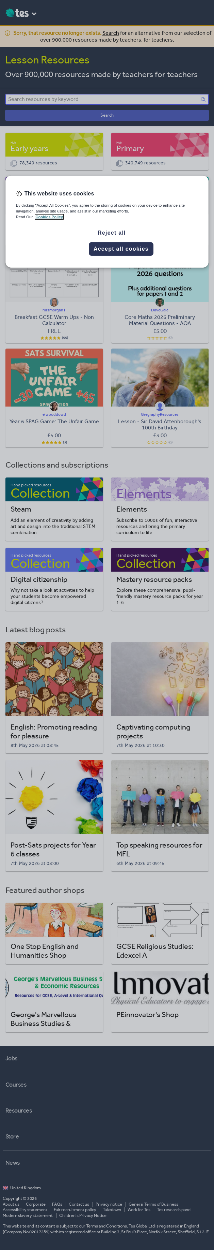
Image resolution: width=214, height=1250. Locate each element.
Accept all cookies (121, 249)
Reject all (112, 233)
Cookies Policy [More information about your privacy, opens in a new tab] (49, 217)
